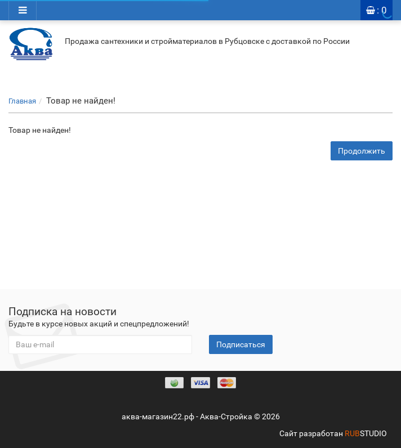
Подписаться (240, 344)
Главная (22, 101)
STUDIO (366, 433)
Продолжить (361, 150)
